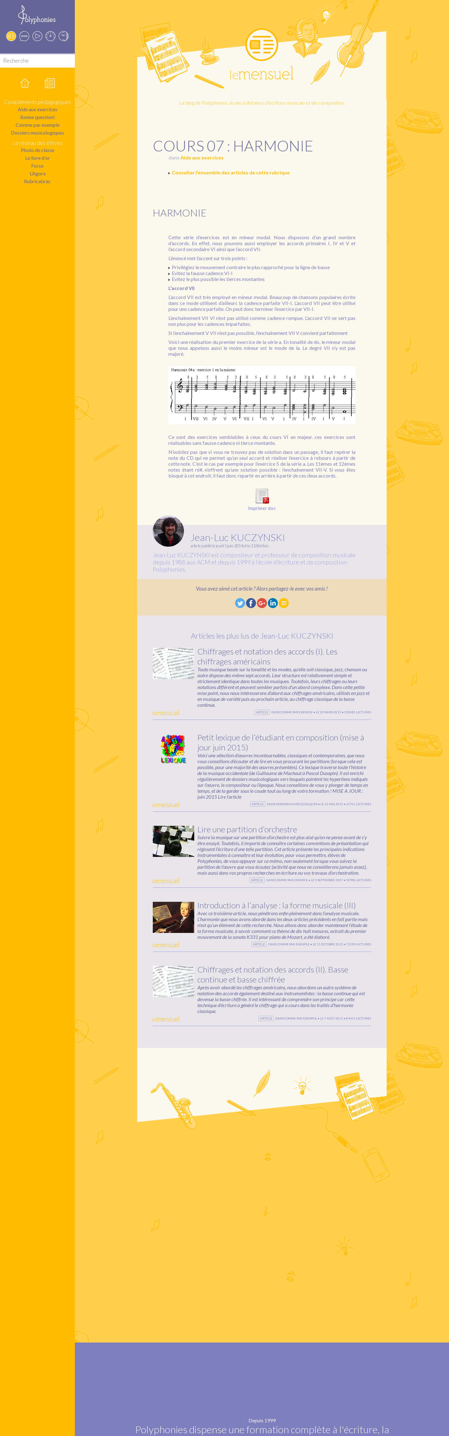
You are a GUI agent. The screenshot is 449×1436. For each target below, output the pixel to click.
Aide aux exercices (37, 109)
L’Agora (38, 173)
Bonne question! (37, 117)
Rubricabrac (37, 181)
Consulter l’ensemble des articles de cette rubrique (231, 172)
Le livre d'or (37, 158)
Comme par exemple (38, 125)
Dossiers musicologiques (37, 133)
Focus (37, 166)
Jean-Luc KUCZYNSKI (237, 537)
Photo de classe (37, 150)
